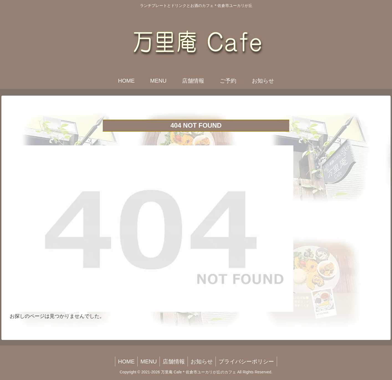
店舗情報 (174, 361)
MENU (148, 361)
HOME (126, 361)
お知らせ (202, 361)
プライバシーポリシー (246, 361)
